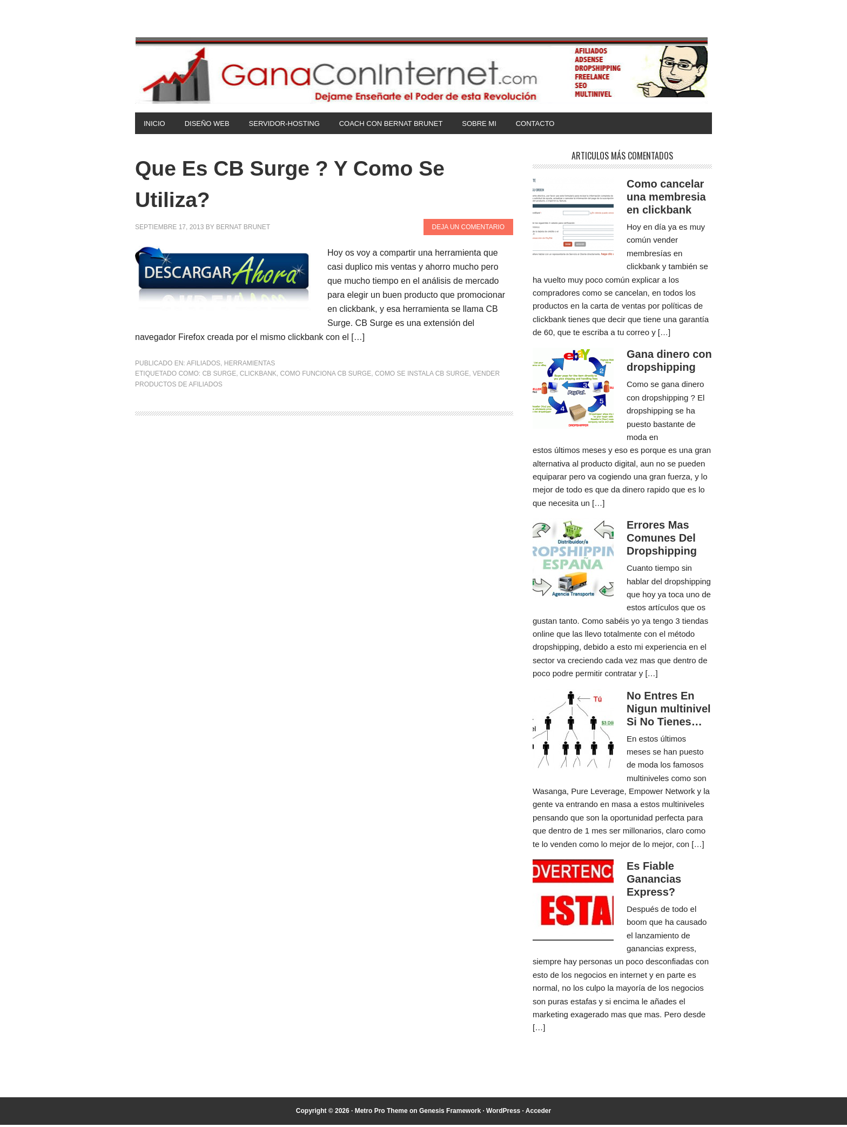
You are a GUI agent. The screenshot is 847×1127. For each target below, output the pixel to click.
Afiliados (203, 365)
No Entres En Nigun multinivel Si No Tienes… (669, 711)
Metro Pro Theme (381, 1113)
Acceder (538, 1113)
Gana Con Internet (423, 70)
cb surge (219, 375)
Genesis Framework (450, 1113)
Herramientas (249, 365)
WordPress (503, 1113)
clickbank (258, 375)
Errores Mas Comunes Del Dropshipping (662, 540)
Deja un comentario (468, 229)
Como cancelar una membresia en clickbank (666, 199)
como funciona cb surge (326, 375)
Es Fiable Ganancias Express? (654, 881)
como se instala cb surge (422, 375)
